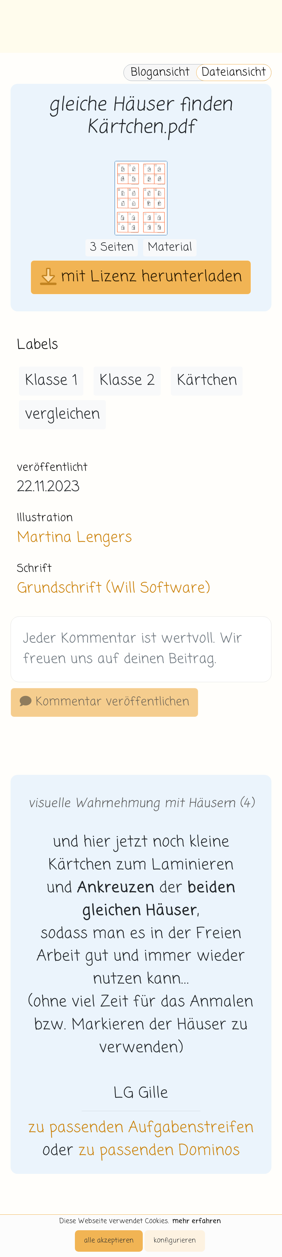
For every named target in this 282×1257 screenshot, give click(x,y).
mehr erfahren (196, 1221)
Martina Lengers (74, 537)
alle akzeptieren (109, 1240)
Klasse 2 (127, 380)
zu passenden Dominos (159, 1151)
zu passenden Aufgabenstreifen (141, 1128)
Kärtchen (207, 380)
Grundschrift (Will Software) (113, 588)
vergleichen (62, 414)
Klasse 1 (51, 380)
